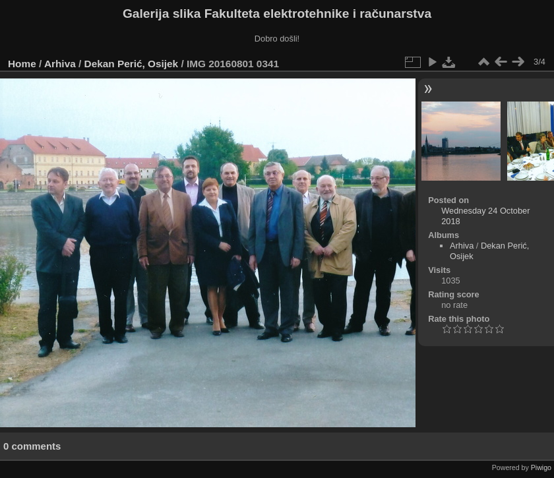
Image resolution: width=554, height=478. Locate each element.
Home (22, 63)
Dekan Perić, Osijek (131, 63)
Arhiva (60, 63)
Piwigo (541, 467)
